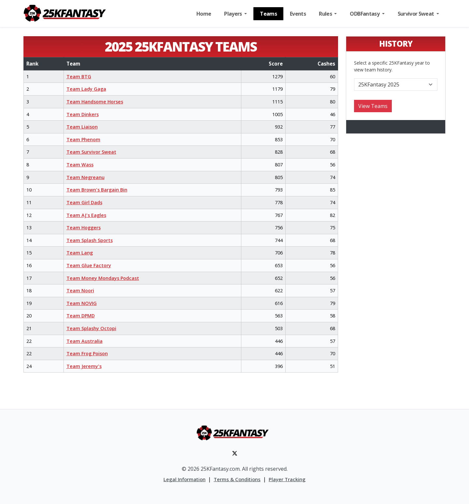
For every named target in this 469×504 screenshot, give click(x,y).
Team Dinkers (82, 114)
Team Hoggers (83, 227)
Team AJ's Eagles (86, 215)
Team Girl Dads (84, 202)
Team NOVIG (81, 303)
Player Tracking (287, 479)
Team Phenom (83, 139)
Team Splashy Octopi (91, 328)
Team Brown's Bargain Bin (96, 190)
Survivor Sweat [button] (416, 13)
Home (203, 13)
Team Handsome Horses (94, 102)
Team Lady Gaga (86, 89)
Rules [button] (326, 13)
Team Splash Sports (89, 240)
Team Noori (80, 290)
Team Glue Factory (88, 265)
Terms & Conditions (237, 479)
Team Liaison (82, 127)
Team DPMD (80, 316)
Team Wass (79, 164)
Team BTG (78, 76)
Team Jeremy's (84, 366)
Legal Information (184, 479)
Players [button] (233, 13)
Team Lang (79, 253)
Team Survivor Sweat (91, 152)
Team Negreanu (85, 177)
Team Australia (84, 341)
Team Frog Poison (87, 353)
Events (298, 13)
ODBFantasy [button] (365, 13)
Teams (268, 13)
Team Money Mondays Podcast (102, 278)
